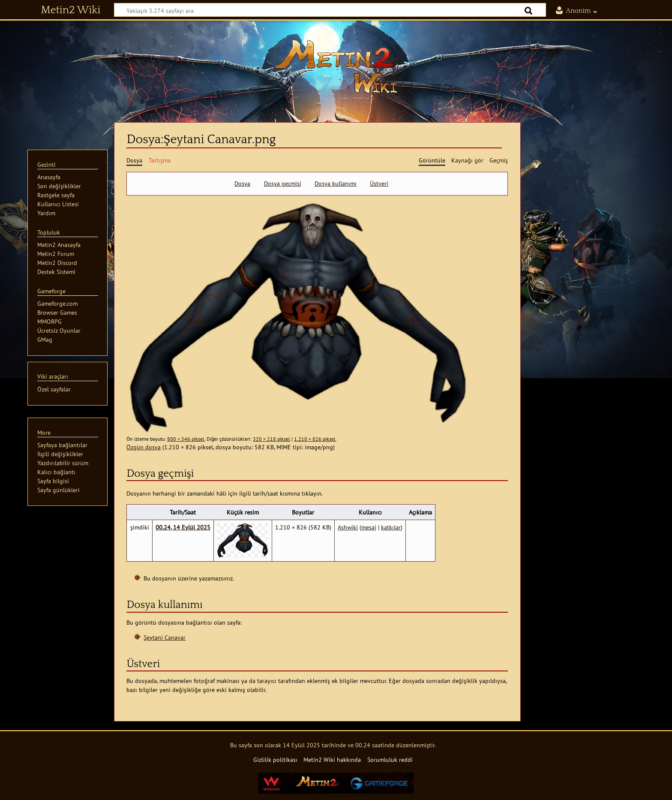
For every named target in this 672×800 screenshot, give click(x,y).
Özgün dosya (143, 447)
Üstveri (379, 183)
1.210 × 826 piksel (315, 439)
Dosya (242, 183)
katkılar (391, 527)
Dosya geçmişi (282, 183)
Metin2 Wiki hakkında (332, 759)
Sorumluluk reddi (390, 759)
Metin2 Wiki (70, 10)
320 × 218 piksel (271, 439)
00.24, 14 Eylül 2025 (183, 527)
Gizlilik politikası (275, 759)
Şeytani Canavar (165, 637)
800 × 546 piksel (185, 439)
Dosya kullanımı (336, 183)
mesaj (368, 527)
